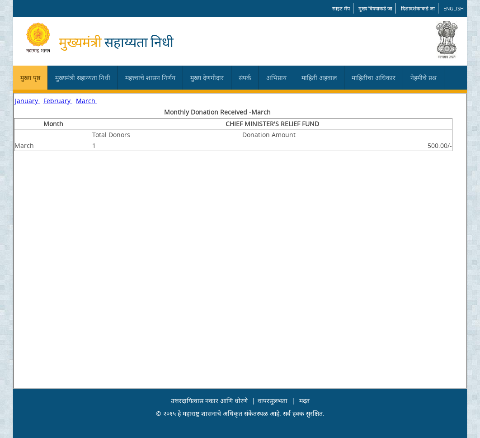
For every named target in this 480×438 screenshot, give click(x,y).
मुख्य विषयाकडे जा (375, 8)
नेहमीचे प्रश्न (423, 77)
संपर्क (245, 77)
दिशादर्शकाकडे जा (418, 8)
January (27, 100)
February (57, 100)
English (453, 8)
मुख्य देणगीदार (207, 77)
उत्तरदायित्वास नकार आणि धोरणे (209, 400)
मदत (304, 400)
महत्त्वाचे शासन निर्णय (150, 77)
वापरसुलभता (272, 400)
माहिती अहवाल (319, 77)
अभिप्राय (276, 77)
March (86, 100)
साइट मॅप (341, 8)
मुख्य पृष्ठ (30, 77)
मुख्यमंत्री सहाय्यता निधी (82, 77)
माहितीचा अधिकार (373, 77)
